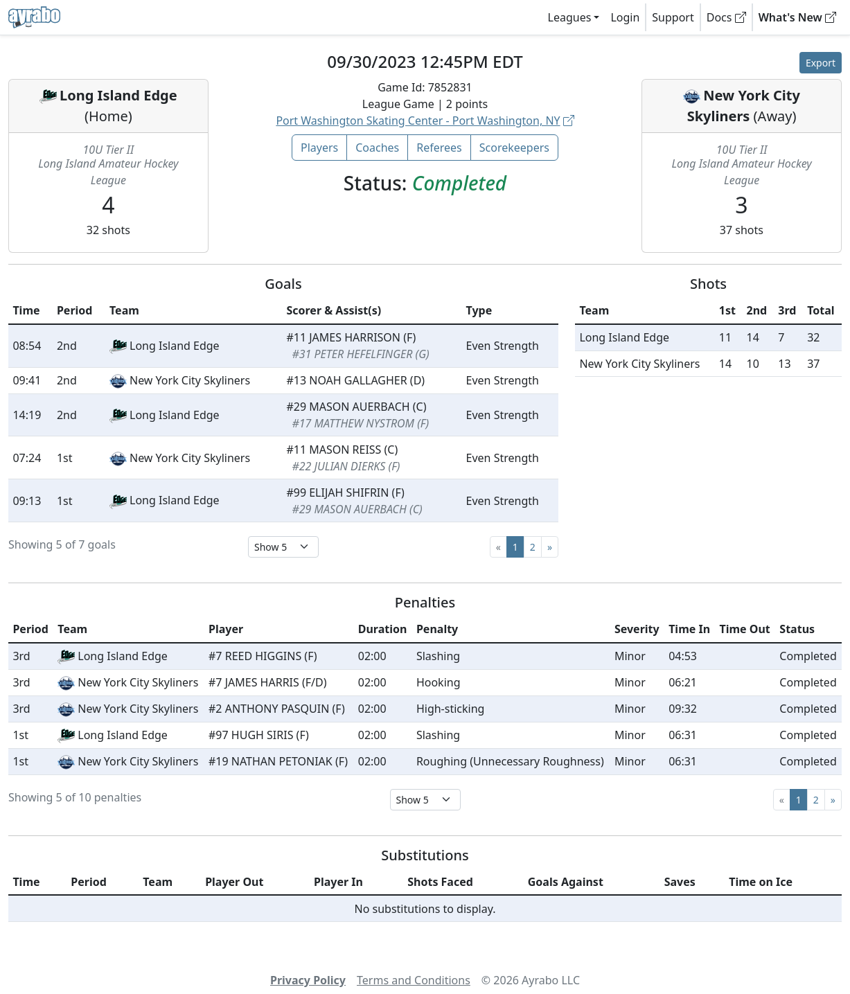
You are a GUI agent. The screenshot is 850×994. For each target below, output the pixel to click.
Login (624, 17)
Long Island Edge (118, 95)
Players (319, 147)
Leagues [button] (570, 17)
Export (820, 62)
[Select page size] (283, 547)
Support (672, 17)
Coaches (377, 147)
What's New (797, 17)
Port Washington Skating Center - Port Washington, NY (425, 120)
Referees (439, 147)
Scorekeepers (514, 147)
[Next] (549, 547)
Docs (726, 17)
